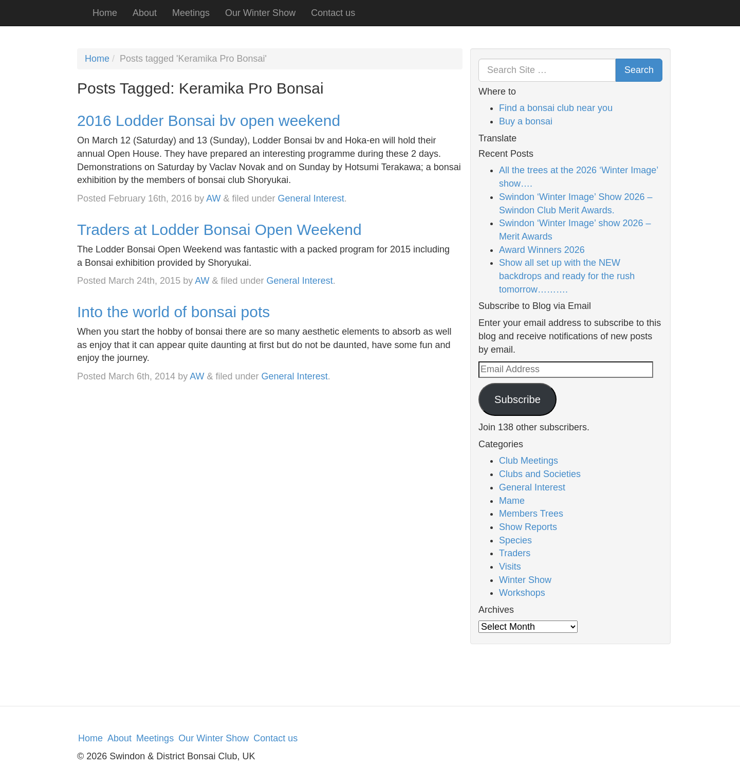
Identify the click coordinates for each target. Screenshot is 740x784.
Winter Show (525, 580)
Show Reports (528, 527)
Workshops (522, 593)
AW (213, 198)
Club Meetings (528, 460)
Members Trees (531, 513)
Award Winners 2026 (542, 250)
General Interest (311, 198)
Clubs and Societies (540, 474)
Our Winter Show (260, 13)
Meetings (191, 13)
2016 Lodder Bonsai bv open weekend (208, 120)
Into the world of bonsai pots (173, 311)
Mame (512, 501)
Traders (514, 553)
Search (639, 70)
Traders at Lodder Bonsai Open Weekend (219, 229)
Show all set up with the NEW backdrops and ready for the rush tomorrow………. (567, 276)
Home (104, 13)
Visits (510, 566)
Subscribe (517, 399)
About (145, 13)
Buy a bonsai (525, 121)
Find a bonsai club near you (556, 108)
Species (515, 540)
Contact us (333, 13)
